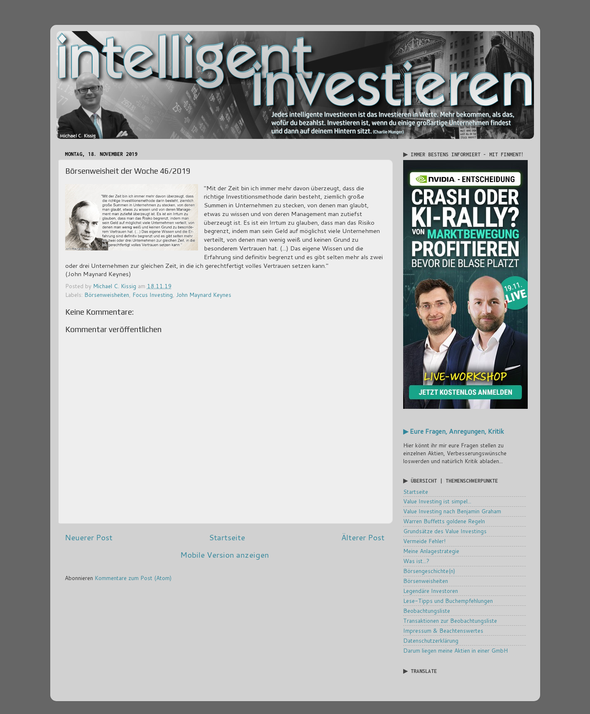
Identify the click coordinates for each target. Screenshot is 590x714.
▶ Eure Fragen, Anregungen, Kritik (453, 431)
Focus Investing (152, 295)
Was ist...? (416, 561)
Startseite (227, 537)
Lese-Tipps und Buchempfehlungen (448, 601)
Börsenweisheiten (106, 295)
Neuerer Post (89, 537)
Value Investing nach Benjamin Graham (452, 511)
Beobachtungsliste (426, 610)
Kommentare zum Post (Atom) (133, 578)
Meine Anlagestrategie (431, 551)
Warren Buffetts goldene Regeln (444, 521)
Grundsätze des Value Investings (445, 531)
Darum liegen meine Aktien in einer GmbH (455, 650)
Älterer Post (362, 537)
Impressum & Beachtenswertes (443, 630)
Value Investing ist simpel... (437, 501)
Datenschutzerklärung (430, 640)
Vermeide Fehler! (424, 541)
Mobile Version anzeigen (224, 554)
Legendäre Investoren (430, 591)
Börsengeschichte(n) (429, 571)
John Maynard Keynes (203, 295)
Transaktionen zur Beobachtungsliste (450, 620)
